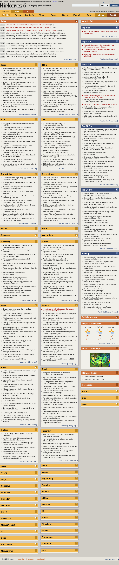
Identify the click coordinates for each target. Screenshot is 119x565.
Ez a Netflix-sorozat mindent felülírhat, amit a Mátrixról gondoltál (29, 27)
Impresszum (30, 559)
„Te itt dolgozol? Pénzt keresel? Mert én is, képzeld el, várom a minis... (58, 291)
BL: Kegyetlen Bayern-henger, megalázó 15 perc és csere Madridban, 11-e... (99, 108)
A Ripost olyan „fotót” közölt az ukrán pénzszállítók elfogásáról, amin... (56, 101)
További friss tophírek (109, 36)
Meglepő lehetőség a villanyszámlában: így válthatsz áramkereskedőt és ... (99, 46)
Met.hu (94, 376)
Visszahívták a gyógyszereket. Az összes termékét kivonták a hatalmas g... (98, 231)
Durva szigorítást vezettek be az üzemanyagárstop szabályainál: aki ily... (32, 48)
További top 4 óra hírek (108, 121)
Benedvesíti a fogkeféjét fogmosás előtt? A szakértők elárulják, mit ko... (58, 351)
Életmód (77, 15)
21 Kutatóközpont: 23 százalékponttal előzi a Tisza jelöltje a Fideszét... (59, 165)
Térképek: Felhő (89, 379)
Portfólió (46, 485)
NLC (3, 531)
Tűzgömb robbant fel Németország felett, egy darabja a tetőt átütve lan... (59, 456)
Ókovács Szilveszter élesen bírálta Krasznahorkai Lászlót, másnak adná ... (17, 452)
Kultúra (4, 430)
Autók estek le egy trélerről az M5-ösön (16, 398)
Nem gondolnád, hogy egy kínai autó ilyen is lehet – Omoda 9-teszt (18, 409)
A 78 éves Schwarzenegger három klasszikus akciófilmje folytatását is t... (19, 457)
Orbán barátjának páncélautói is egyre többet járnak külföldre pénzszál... (99, 212)
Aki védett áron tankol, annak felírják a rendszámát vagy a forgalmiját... (56, 142)
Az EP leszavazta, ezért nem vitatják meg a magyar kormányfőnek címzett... (18, 151)
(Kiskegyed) (61, 33)
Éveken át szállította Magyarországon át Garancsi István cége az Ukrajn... (57, 147)
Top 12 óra (87, 126)
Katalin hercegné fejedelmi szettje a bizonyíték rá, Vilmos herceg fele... (59, 314)
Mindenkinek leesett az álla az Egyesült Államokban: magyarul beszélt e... (97, 244)
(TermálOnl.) (61, 30)
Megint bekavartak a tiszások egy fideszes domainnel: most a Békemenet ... (98, 162)
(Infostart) (53, 56)
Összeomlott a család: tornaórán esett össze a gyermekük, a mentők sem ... (19, 219)
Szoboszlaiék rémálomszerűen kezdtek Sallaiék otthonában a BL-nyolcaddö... (60, 403)
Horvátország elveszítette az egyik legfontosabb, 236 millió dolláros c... (96, 176)
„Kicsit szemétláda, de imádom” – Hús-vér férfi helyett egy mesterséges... (32, 33)
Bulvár (65, 15)
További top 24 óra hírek (108, 248)
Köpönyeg (87, 376)
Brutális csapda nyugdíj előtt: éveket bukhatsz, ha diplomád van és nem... (19, 206)
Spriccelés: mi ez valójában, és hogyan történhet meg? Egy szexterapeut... (97, 294)
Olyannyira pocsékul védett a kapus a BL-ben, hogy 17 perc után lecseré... (32, 51)
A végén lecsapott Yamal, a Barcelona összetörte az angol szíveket (97, 78)
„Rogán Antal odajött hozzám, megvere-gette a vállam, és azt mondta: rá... (100, 299)
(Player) (61, 51)
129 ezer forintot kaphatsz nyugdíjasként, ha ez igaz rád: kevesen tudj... (100, 131)
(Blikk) (60, 43)
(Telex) (52, 46)
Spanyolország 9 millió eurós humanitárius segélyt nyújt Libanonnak (98, 112)
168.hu (45, 498)
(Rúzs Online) (61, 38)
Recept (85, 391)
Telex (3, 466)
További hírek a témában (27, 461)
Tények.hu (46, 524)
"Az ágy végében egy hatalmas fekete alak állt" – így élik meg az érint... (59, 323)
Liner (44, 550)
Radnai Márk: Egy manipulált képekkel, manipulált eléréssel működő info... (57, 197)
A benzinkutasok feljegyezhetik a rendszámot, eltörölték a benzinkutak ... (59, 210)
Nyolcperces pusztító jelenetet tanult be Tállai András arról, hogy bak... (59, 156)
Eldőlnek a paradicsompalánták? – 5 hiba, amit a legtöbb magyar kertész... (59, 183)
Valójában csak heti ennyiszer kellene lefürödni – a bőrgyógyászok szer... (19, 319)
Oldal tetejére (110, 559)
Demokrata (6, 518)
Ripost (45, 518)
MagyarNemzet (8, 525)
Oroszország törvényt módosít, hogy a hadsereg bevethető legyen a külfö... (60, 83)
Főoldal (6, 15)
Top (28, 12)
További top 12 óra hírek (108, 185)
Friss (17, 12)
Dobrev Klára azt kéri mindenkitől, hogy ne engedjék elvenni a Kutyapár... (58, 160)
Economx (5, 492)
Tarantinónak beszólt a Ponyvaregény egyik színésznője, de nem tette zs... (18, 443)
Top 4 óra (86, 64)
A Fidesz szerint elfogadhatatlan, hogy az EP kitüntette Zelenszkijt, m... (18, 83)
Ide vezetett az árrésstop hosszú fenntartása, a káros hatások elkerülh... (19, 133)
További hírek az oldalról (27, 114)
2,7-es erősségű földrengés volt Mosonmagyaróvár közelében (28, 46)
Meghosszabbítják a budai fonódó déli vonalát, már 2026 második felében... (19, 69)
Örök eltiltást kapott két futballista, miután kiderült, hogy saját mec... (57, 412)
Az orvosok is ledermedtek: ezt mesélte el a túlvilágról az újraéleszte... (99, 144)
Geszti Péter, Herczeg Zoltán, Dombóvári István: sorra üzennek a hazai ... (98, 149)
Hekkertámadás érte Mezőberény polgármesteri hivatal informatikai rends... (19, 78)
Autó (89, 15)
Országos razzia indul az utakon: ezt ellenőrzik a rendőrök (26, 54)
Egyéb (18, 15)
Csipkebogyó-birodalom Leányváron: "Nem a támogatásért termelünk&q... (18, 328)
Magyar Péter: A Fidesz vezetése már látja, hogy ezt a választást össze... (58, 215)
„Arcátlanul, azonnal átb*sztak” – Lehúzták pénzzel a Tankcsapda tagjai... (58, 255)
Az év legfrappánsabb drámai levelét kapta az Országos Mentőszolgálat (19, 376)
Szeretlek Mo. (48, 174)
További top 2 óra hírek (108, 59)
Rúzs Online (6, 174)
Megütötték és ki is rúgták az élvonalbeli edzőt (59, 395)
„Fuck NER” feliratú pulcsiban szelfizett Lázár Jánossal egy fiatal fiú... (59, 219)
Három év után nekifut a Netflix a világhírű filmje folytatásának (28, 25)
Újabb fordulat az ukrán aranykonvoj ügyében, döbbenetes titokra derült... (100, 135)
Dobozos (5, 12)
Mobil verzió (41, 559)
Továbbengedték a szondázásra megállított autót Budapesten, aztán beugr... (58, 78)
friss (29, 300)
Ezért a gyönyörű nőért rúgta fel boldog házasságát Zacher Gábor (97, 217)
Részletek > (55, 1)
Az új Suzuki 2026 (9, 401)
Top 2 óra (86, 41)
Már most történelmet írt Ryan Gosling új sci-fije (100, 104)
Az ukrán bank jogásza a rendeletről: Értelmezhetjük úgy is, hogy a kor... (56, 151)
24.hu (44, 65)
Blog (84, 398)
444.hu (4, 229)
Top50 (113, 15)
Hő (98, 379)
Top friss (86, 28)
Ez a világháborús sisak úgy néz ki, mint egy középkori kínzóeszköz (18, 394)
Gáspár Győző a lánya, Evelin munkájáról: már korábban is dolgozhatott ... (59, 269)
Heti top (85, 254)
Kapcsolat (20, 559)
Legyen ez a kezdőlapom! (109, 2)
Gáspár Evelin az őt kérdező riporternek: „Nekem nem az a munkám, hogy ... (57, 278)
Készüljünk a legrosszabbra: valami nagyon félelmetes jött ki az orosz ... (99, 167)
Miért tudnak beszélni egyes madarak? (56, 444)
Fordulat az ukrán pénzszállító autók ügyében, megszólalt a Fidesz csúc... (100, 276)
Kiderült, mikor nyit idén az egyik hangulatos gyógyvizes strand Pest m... (32, 30)
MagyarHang (47, 235)
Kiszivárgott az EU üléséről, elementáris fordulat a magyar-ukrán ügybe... (101, 258)
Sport (53, 15)
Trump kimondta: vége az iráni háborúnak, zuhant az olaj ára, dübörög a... (98, 203)
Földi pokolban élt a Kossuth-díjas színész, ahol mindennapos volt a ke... (19, 448)
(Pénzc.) (60, 48)
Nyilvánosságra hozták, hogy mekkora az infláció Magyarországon (17, 282)
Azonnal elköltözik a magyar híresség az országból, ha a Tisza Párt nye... (98, 194)
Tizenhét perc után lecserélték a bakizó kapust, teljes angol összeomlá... (100, 69)
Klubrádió (46, 544)
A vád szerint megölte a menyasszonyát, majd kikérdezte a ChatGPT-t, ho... (100, 73)
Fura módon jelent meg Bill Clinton (15, 359)
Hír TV (4, 512)
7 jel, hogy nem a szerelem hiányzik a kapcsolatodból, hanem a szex (16, 346)
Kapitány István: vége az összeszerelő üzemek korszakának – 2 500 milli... (100, 271)
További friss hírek (69, 60)
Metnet (100, 376)
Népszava (5, 235)
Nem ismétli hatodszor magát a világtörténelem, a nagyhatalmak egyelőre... (19, 287)
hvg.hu (45, 229)
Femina (45, 531)
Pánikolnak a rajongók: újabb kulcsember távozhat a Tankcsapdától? (17, 188)
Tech (41, 15)
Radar (102, 379)
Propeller (5, 499)
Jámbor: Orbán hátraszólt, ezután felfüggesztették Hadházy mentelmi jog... (98, 221)
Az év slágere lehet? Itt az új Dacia (15, 412)
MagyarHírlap (7, 551)
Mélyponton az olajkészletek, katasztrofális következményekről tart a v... (18, 138)
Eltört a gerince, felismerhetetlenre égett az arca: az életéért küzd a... (58, 206)
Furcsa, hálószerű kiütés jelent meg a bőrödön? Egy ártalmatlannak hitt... (60, 188)
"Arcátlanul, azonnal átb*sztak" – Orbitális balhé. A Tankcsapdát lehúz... (57, 287)
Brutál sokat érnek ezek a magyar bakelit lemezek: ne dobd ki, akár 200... (17, 342)
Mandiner (5, 505)
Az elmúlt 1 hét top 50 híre (107, 312)
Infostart (45, 492)
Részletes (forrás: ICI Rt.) (107, 343)
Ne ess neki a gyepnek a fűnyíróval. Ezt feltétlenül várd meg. (17, 310)
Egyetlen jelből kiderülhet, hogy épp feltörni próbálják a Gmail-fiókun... (58, 452)
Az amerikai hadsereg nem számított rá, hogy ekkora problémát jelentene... (59, 138)
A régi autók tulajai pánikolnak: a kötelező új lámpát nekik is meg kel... (99, 281)
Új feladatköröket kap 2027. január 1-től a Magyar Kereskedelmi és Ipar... (17, 246)
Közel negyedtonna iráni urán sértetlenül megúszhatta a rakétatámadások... (17, 128)
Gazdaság (29, 15)
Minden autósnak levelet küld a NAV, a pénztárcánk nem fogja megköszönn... (16, 416)
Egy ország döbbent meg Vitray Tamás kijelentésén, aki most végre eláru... (97, 308)
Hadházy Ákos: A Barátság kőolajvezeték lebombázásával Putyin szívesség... (98, 171)
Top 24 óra (87, 190)
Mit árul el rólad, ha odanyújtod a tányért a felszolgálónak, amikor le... (98, 303)
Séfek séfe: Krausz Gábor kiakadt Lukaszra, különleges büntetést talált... (32, 43)
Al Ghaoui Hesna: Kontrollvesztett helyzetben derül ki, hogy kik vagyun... (59, 332)
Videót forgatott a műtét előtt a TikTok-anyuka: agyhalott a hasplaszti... (59, 264)
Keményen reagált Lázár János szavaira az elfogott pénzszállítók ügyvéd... (18, 160)
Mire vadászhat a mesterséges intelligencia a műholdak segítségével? (59, 435)
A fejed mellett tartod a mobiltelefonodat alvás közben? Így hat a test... (19, 197)
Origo (3, 479)
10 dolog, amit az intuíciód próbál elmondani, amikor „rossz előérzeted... (18, 355)
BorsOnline (6, 544)
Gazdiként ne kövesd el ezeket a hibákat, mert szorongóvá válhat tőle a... (19, 351)
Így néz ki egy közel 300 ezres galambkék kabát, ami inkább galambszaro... (17, 439)
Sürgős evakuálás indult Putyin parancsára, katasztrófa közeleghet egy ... (99, 290)
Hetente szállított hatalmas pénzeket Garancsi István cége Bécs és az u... (59, 74)
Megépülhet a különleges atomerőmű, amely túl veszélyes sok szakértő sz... (60, 447)
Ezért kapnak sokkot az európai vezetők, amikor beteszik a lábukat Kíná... (19, 87)
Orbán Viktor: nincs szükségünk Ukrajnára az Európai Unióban (28, 57)
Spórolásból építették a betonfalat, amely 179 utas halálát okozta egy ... (59, 69)
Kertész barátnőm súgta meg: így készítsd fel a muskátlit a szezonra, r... (31, 38)
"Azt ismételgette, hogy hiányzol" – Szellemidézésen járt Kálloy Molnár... (56, 260)
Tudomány (46, 431)
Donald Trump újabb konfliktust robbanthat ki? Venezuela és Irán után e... (19, 156)
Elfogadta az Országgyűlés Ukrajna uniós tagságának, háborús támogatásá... (17, 147)
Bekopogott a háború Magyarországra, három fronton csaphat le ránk (100, 285)
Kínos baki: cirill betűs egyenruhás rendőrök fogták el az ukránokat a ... (99, 158)
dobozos (23, 300)
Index (3, 65)
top (34, 300)
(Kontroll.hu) (63, 35)
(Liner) (52, 25)
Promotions (47, 537)
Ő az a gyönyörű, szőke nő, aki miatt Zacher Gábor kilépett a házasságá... (18, 215)
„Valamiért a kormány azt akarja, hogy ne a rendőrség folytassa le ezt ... (99, 180)
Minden (101, 15)
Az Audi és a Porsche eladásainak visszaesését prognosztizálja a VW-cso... (60, 87)
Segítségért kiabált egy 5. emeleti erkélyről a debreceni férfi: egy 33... (58, 273)
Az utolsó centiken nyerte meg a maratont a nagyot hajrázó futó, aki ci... (58, 422)
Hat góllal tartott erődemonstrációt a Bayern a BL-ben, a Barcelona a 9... (59, 128)
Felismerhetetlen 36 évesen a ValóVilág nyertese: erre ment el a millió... (98, 240)
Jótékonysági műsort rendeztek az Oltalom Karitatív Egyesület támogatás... (33, 36)
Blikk (3, 538)
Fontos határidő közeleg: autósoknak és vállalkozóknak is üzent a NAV (17, 291)
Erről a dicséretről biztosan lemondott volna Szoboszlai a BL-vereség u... (58, 392)
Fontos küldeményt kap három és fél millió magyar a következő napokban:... (58, 346)
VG (43, 511)
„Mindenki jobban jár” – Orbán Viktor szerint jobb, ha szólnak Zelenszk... (18, 74)
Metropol (46, 505)
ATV (3, 120)
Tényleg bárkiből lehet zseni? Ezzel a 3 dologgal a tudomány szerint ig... (57, 328)
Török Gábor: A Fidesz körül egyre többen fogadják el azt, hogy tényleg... (98, 262)
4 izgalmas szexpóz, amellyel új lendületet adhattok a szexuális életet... (17, 314)
